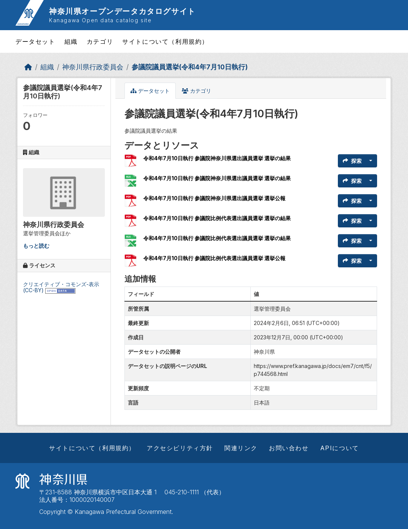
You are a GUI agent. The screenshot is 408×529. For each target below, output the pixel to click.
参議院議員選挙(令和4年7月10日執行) (190, 67)
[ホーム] (28, 67)
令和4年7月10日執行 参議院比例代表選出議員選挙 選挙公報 (214, 258)
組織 (71, 41)
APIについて (339, 448)
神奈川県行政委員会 (92, 67)
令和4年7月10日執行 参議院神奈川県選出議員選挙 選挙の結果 (217, 158)
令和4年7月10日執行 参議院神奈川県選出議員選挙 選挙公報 (214, 198)
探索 (352, 161)
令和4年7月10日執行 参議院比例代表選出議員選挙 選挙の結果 (217, 218)
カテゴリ (100, 41)
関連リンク (241, 448)
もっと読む (36, 245)
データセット (35, 41)
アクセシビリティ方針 (180, 448)
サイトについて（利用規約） (165, 41)
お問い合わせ (289, 448)
